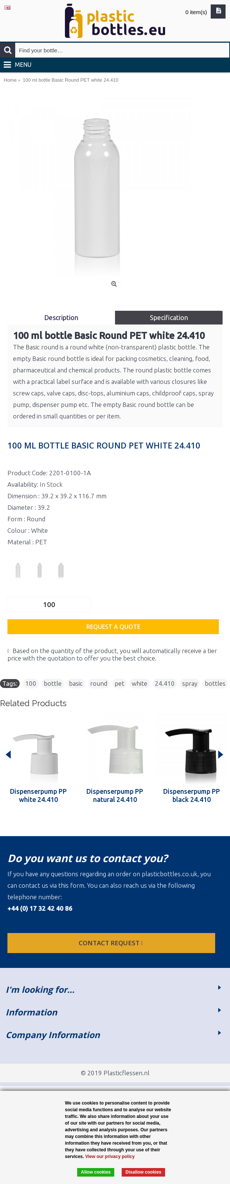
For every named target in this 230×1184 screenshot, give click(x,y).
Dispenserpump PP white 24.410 (38, 795)
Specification (169, 317)
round (98, 683)
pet (119, 683)
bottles (215, 683)
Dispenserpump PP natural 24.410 (114, 795)
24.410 (165, 683)
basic (76, 683)
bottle (53, 683)
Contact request (111, 943)
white (139, 683)
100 (30, 683)
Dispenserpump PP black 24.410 (191, 795)
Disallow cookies (143, 1172)
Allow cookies (96, 1172)
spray (189, 683)
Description (61, 317)
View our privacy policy (110, 1156)
